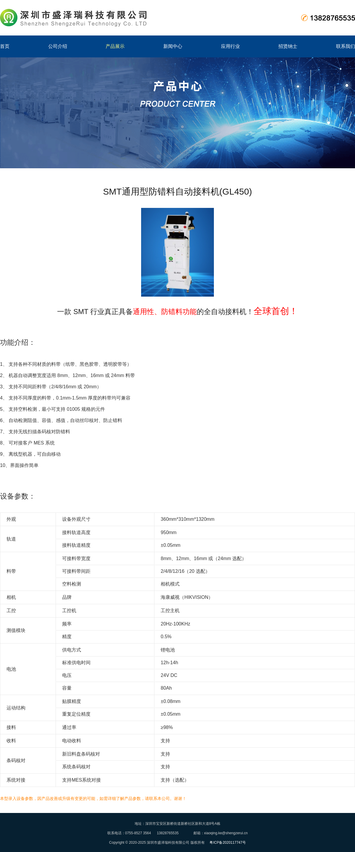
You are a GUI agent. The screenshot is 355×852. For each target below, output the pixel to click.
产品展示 (115, 46)
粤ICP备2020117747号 (227, 842)
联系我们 (345, 46)
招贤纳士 (287, 46)
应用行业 (230, 46)
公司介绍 (57, 46)
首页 (4, 46)
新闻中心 (172, 46)
